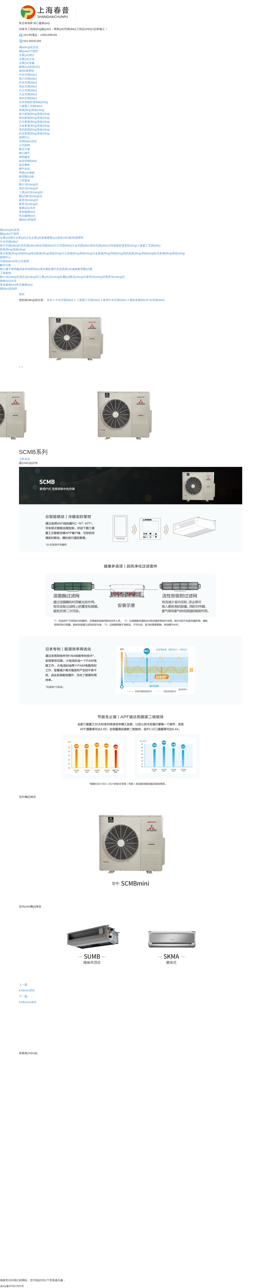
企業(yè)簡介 (27, 55)
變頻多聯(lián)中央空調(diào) (147, 300)
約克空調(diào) (28, 82)
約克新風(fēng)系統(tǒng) (34, 133)
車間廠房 (24, 157)
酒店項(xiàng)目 (28, 188)
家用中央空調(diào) (114, 300)
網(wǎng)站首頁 (28, 47)
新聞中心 (24, 137)
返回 (21, 294)
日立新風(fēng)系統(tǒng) (34, 121)
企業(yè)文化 (27, 59)
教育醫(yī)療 (26, 176)
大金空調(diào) (28, 94)
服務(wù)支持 (27, 207)
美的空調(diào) (28, 98)
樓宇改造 (24, 168)
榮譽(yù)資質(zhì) (29, 66)
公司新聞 (24, 145)
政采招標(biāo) (28, 160)
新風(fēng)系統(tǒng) (31, 109)
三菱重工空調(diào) (30, 106)
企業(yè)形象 (27, 62)
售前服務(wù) (27, 211)
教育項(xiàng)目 (28, 204)
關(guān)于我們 (28, 51)
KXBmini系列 (27, 990)
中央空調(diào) (28, 74)
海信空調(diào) (28, 86)
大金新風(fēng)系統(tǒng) (34, 125)
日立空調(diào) (28, 90)
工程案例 (24, 180)
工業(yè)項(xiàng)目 (31, 192)
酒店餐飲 (24, 164)
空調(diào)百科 (28, 141)
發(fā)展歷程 (26, 70)
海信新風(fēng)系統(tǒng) (34, 117)
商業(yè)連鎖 (27, 172)
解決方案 (24, 149)
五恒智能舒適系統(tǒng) (33, 102)
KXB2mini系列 (27, 1002)
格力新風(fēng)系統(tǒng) (34, 113)
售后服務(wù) (27, 215)
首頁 (49, 300)
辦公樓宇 (24, 153)
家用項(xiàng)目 (28, 200)
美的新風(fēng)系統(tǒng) (34, 129)
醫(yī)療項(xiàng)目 (30, 196)
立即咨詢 (24, 459)
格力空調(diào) (28, 78)
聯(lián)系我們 (27, 219)
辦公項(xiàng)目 (28, 184)
